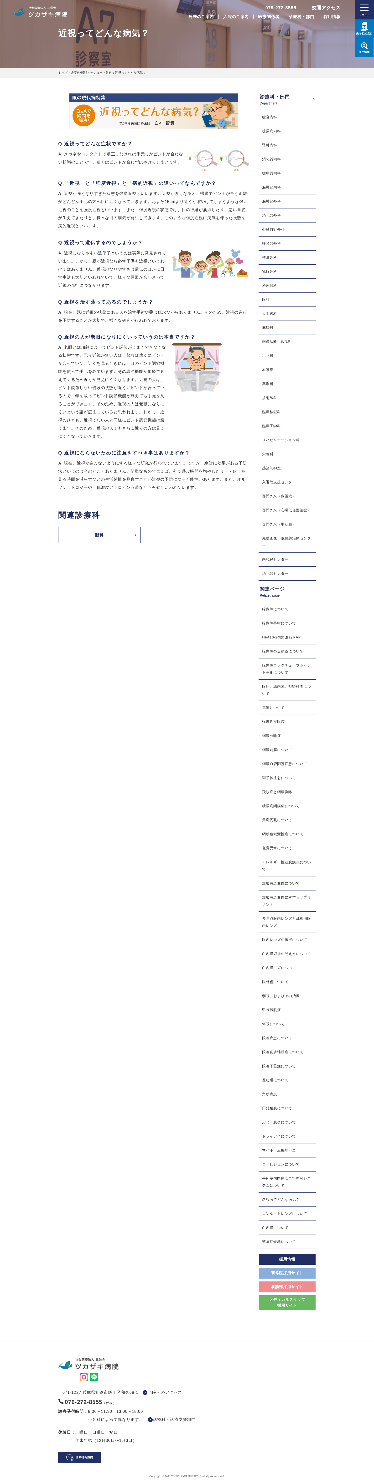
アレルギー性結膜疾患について (286, 865)
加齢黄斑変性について (281, 883)
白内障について (275, 1228)
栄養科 (267, 454)
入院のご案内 (236, 17)
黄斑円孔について (277, 820)
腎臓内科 (269, 145)
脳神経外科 (271, 201)
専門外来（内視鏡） (279, 496)
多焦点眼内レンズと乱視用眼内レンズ (286, 922)
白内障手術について (279, 968)
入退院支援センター (279, 482)
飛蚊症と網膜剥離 (277, 792)
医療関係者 (268, 17)
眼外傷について (275, 982)
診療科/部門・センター (87, 72)
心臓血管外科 (273, 229)
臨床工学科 (271, 426)
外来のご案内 (201, 17)
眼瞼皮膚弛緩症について (282, 1052)
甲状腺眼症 (271, 1010)
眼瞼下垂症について (279, 1066)
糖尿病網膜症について (281, 806)
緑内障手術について (279, 623)
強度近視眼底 (273, 722)
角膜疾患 (269, 1094)
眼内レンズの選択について (284, 940)
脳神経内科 (271, 187)
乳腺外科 (269, 271)
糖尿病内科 (271, 131)
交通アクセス (326, 7)
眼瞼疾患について (277, 1038)
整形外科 (269, 257)
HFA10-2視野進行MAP (281, 637)
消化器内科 (271, 159)
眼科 (109, 72)
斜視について (273, 1024)
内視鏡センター (275, 559)
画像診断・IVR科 (276, 342)
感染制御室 (271, 468)
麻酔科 (267, 328)
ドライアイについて (279, 1136)
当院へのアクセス (165, 1392)
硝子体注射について (279, 778)
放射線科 (269, 398)
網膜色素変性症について (282, 834)
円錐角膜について (277, 1108)
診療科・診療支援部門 (174, 1419)
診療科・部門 (301, 17)
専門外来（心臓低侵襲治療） (286, 510)
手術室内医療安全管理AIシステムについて (286, 1181)
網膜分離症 (271, 736)
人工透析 (269, 313)
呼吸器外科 (271, 243)
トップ (63, 72)
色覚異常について (277, 848)
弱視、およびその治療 (281, 996)
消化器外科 (271, 215)
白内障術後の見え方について (286, 954)
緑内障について (275, 609)
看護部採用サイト (287, 1287)
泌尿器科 (269, 285)
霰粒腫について (275, 1080)
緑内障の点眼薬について (282, 651)
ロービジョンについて (281, 1164)
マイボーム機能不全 (279, 1150)
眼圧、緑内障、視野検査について (286, 690)
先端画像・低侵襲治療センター (286, 541)
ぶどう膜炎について (279, 1122)
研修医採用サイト (287, 1273)
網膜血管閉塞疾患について (284, 764)
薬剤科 (267, 384)
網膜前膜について (277, 750)
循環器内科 (271, 173)
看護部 (267, 370)
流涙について (273, 708)
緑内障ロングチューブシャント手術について (286, 668)
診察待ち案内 (84, 1457)
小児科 (267, 356)
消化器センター (275, 573)
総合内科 (269, 117)
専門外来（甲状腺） (279, 524)
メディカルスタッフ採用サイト (287, 1302)
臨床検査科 (271, 412)
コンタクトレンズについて (284, 1213)
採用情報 (332, 17)
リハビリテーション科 (281, 440)
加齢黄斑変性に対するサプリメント (286, 900)
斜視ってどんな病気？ (281, 1199)
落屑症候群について (279, 1242)
